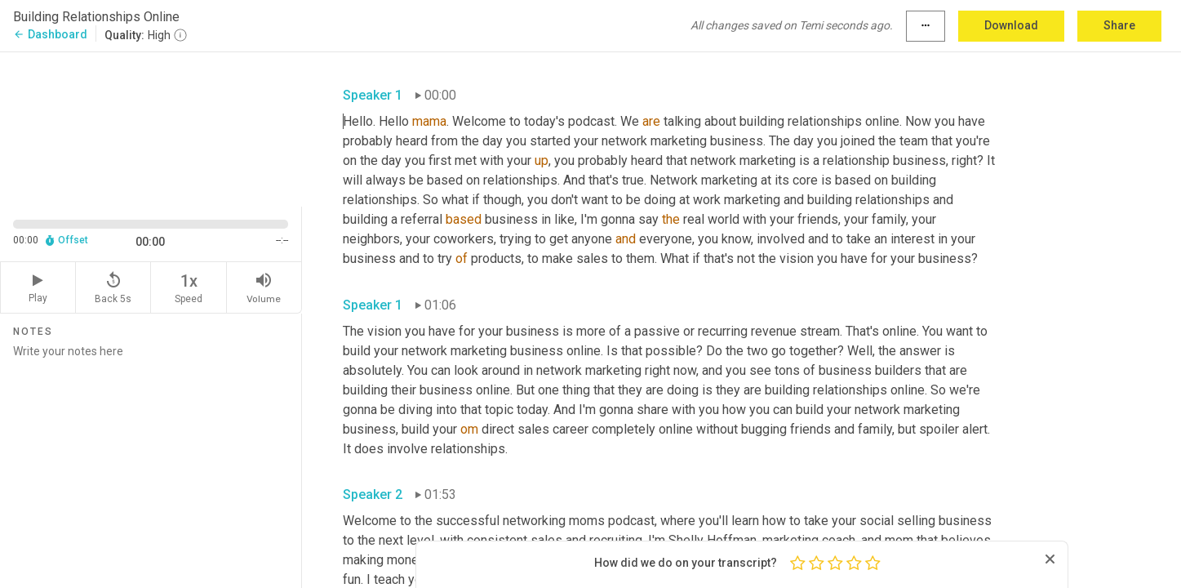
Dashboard (50, 34)
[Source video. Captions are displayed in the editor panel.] (151, 127)
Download (1011, 25)
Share (1119, 25)
